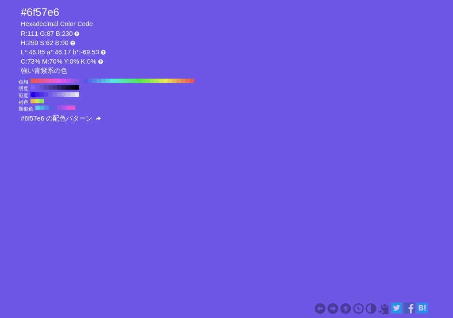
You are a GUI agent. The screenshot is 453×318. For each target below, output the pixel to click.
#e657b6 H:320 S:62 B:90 (50, 81)
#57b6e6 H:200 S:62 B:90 (103, 81)
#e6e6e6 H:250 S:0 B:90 (77, 94)
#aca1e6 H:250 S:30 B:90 (63, 94)
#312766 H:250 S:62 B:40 (59, 87)
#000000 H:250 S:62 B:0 (77, 87)
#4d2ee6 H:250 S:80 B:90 (41, 94)
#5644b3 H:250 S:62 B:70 (46, 87)
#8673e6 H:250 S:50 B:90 (55, 94)
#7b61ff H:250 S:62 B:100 (33, 87)
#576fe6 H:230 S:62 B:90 (90, 81)
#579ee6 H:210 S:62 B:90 (99, 81)
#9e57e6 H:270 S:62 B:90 (72, 81)
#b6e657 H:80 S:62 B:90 (156, 81)
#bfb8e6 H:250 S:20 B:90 (68, 94)
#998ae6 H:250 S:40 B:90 (59, 94)
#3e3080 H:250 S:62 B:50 (55, 87)
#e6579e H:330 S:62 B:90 (46, 81)
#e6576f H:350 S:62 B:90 (37, 81)
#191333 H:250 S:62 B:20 (68, 87)
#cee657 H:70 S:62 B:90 (161, 81)
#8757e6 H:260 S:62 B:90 (77, 81)
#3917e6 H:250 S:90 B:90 (37, 94)
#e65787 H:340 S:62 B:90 (41, 81)
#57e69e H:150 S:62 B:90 (125, 81)
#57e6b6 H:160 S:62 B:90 (121, 81)
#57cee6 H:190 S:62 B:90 (108, 81)
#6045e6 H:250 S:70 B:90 (46, 94)
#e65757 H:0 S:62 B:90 (192, 81)
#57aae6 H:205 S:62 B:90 (42, 108)
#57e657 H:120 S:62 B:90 (139, 81)
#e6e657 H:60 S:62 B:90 (165, 81)
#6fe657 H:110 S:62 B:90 (143, 81)
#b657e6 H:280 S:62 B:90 (68, 81)
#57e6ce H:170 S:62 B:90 (117, 81)
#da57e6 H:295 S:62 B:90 (68, 108)
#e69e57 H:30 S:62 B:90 (179, 81)
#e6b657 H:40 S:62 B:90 (174, 81)
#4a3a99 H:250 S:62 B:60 (50, 87)
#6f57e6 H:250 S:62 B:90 (81, 81)
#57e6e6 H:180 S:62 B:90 (112, 81)
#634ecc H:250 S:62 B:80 (41, 87)
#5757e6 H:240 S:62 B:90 (86, 81)
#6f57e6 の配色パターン (61, 118)
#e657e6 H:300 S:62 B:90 (59, 81)
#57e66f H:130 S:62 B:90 (134, 81)
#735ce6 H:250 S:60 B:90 (50, 94)
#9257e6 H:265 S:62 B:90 (60, 108)
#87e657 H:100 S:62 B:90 (148, 81)
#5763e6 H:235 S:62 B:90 (51, 108)
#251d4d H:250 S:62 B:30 (63, 87)
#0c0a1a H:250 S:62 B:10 (72, 87)
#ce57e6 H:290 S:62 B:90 (63, 81)
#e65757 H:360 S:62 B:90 (33, 81)
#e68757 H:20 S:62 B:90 (183, 81)
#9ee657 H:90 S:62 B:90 (152, 81)
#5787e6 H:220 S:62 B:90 (94, 81)
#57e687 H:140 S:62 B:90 (130, 81)
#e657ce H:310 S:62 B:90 (55, 81)
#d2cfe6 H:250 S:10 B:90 (72, 94)
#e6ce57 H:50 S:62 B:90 (170, 81)
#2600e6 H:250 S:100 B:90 (33, 94)
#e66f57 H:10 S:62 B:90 (187, 81)
